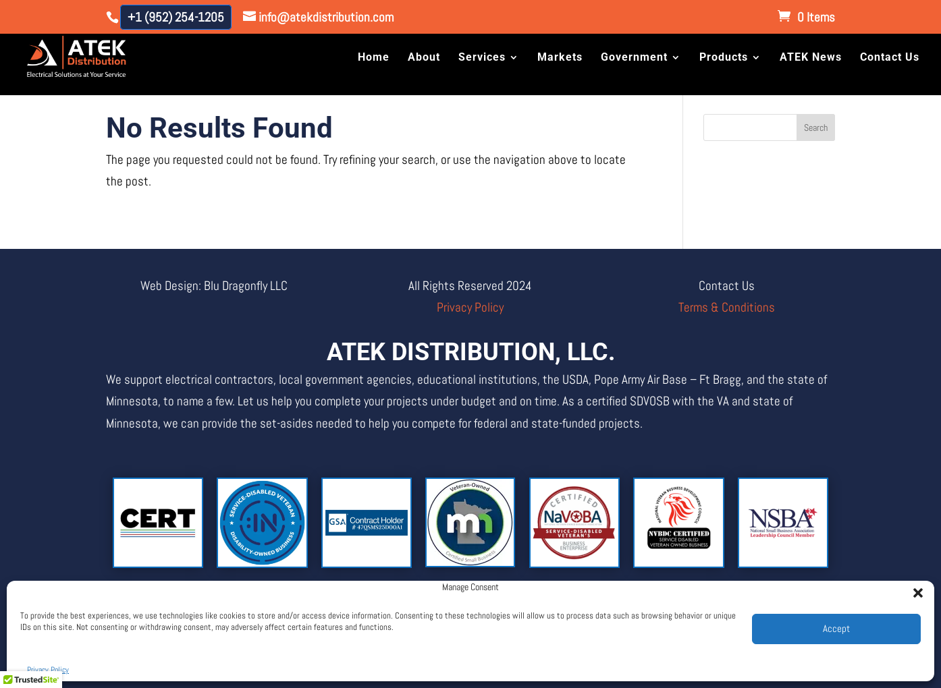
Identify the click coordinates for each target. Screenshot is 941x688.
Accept (836, 628)
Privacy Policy (48, 669)
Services (482, 58)
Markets (560, 58)
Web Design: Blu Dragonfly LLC (214, 285)
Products (723, 58)
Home (373, 58)
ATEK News (811, 58)
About (424, 58)
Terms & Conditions (726, 307)
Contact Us (889, 58)
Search (816, 127)
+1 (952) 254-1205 (176, 17)
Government (634, 58)
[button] (914, 589)
